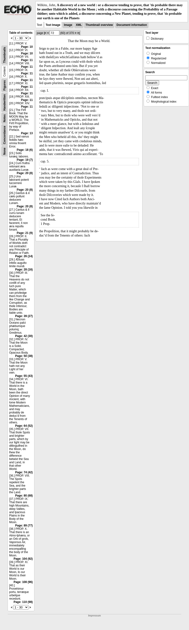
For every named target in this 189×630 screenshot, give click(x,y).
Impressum (94, 615)
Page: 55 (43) (24, 376)
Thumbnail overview (99, 25)
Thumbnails (4, 55)
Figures (4, 85)
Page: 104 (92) (23, 558)
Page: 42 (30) (24, 336)
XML (79, 25)
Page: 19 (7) (25, 159)
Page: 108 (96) (23, 582)
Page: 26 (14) (24, 256)
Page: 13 (27, 133)
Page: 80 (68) (24, 495)
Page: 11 (27, 60)
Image (68, 25)
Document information (132, 25)
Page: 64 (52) (24, 425)
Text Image (53, 25)
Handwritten (4, 102)
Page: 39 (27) (24, 316)
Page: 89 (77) (24, 525)
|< (45, 33)
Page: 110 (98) (23, 602)
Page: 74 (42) (24, 472)
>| (78, 33)
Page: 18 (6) (25, 150)
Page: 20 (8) (25, 173)
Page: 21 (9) (25, 233)
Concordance (4, 135)
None (4, 151)
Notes (4, 118)
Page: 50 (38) (24, 356)
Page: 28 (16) (24, 269)
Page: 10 (27, 46)
